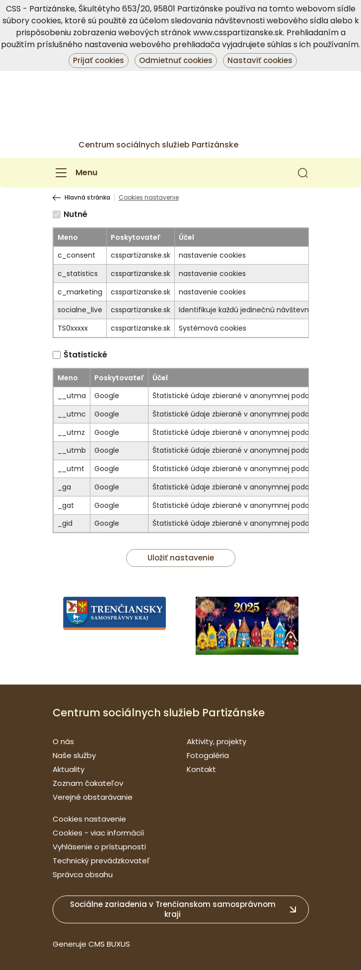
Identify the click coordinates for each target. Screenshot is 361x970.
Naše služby (74, 755)
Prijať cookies (98, 60)
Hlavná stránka (87, 198)
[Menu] (75, 173)
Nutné (75, 214)
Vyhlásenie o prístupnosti (99, 846)
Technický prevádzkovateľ (101, 860)
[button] (303, 173)
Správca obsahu (83, 874)
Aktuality (68, 769)
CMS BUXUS (109, 944)
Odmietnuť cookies (176, 60)
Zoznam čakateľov (88, 783)
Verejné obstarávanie (93, 797)
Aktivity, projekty (216, 741)
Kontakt (201, 769)
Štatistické (85, 354)
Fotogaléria (208, 755)
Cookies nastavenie (89, 819)
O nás (63, 741)
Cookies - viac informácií (98, 833)
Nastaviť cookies (259, 60)
